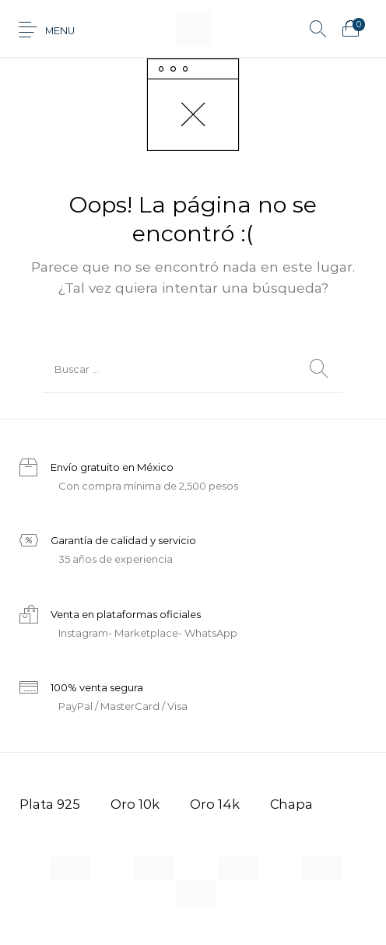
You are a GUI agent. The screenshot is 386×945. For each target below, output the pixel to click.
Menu (60, 31)
